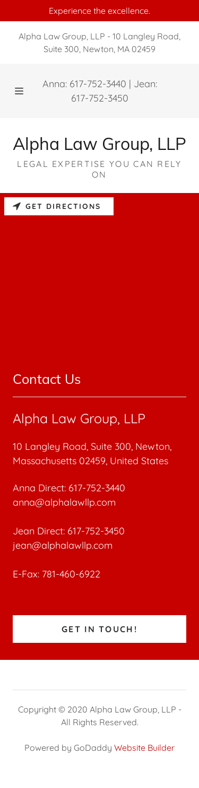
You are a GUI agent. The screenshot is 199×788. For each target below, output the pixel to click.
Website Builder (144, 747)
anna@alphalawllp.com (64, 502)
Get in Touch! (99, 629)
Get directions (57, 206)
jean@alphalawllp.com (63, 545)
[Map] (99, 273)
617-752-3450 (99, 98)
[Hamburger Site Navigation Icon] (20, 91)
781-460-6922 (71, 574)
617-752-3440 (98, 84)
